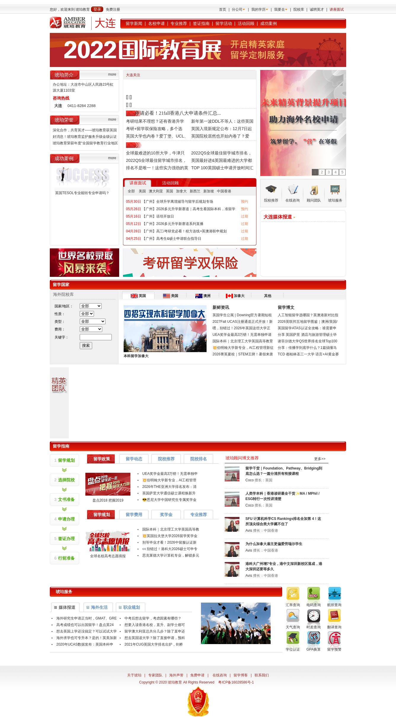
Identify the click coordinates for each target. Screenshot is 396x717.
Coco (249, 480)
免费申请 (197, 675)
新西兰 (195, 191)
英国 (169, 191)
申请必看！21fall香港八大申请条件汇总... (178, 113)
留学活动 (223, 23)
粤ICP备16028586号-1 (236, 682)
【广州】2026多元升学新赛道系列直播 (172, 224)
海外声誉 (176, 675)
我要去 (279, 9)
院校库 (298, 9)
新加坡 (208, 191)
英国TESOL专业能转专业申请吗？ (82, 193)
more (112, 74)
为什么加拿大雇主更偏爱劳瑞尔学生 (273, 544)
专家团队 (155, 675)
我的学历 (258, 9)
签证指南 (201, 23)
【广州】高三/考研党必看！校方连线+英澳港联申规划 (184, 231)
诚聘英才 (317, 9)
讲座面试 (337, 9)
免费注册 (113, 9)
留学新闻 (134, 23)
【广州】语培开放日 (158, 216)
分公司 (237, 9)
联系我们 (262, 675)
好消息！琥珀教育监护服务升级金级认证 (85, 137)
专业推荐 (178, 23)
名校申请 (156, 23)
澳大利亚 (156, 191)
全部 (131, 191)
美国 (142, 191)
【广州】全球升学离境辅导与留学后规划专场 (177, 201)
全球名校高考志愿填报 (108, 556)
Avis (248, 530)
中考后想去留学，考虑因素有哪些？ (152, 618)
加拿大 (181, 191)
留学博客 (241, 675)
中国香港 (224, 191)
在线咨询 (220, 675)
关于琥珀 (134, 675)
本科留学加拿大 (136, 356)
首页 (222, 9)
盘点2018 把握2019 (108, 500)
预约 (244, 201)
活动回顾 (246, 23)
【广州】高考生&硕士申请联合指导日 (171, 239)
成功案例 (268, 23)
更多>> (319, 459)
